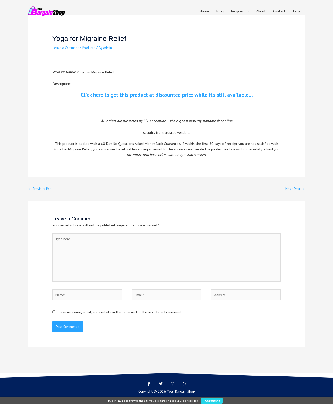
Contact (279, 11)
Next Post (294, 189)
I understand (212, 400)
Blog (220, 11)
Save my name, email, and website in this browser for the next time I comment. (120, 315)
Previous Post (41, 189)
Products (91, 47)
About (261, 11)
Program (237, 11)
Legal (297, 11)
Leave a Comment (66, 47)
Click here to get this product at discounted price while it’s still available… (166, 94)
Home (204, 11)
